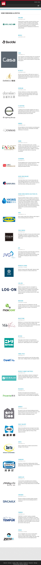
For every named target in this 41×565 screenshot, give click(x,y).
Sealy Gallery (22, 424)
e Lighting (21, 106)
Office (17, 562)
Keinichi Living (22, 266)
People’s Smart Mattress (25, 371)
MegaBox (3, 4)
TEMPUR (20, 512)
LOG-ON (20, 283)
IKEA (19, 213)
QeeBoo (20, 407)
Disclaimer (31, 562)
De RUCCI (20, 70)
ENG (39, 2)
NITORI (20, 336)
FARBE (19, 141)
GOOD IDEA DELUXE (23, 176)
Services (9, 562)
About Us (5, 562)
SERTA (19, 442)
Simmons (21, 459)
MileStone (21, 318)
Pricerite (20, 389)
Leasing (13, 562)
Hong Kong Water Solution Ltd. (28, 194)
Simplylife (21, 477)
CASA (19, 53)
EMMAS (20, 123)
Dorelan (20, 88)
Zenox (20, 530)
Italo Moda (21, 230)
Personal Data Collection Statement (20, 564)
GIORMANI (21, 159)
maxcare (20, 301)
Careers (21, 562)
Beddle (20, 35)
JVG (19, 248)
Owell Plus (21, 354)
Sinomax (20, 495)
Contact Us (25, 562)
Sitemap (35, 562)
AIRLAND (20, 18)
